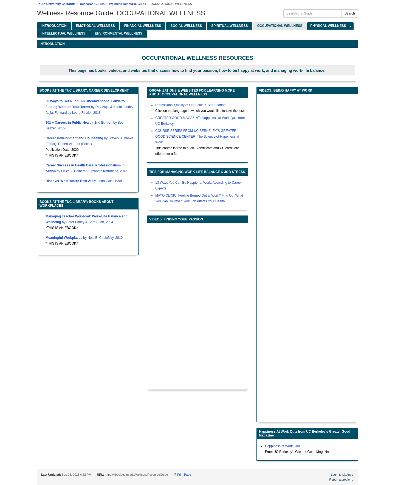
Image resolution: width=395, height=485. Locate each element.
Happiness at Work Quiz (282, 446)
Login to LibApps (342, 474)
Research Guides (92, 3)
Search (350, 13)
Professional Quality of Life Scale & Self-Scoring (190, 105)
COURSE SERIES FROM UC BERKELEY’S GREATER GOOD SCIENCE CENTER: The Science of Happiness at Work (197, 136)
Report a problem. (341, 479)
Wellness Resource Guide (127, 3)
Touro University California (56, 3)
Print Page (182, 474)
